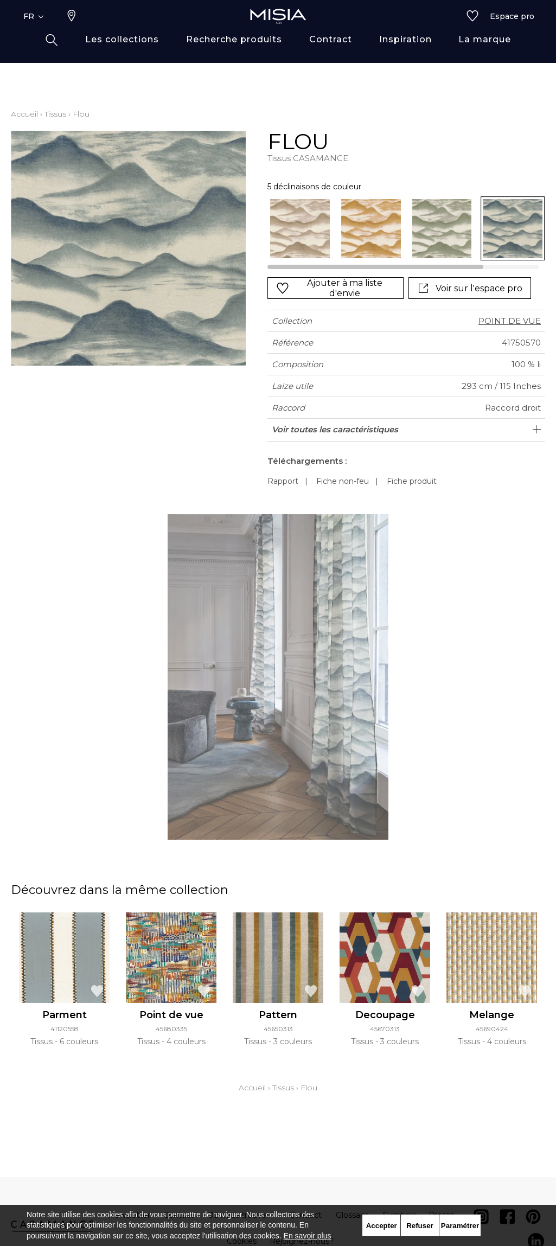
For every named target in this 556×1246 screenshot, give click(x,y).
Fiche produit (412, 481)
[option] (300, 229)
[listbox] (400, 229)
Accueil (24, 114)
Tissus (55, 114)
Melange (491, 1015)
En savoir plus (307, 1235)
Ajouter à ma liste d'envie (329, 288)
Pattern (278, 1015)
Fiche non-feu (342, 481)
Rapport (282, 481)
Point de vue (171, 1015)
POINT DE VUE (509, 321)
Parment (64, 1015)
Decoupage (385, 1015)
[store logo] (278, 33)
